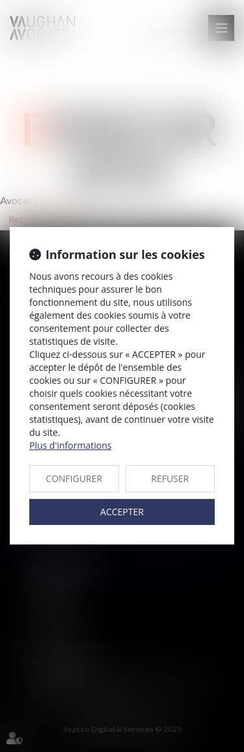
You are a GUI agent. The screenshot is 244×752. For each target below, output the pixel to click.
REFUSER (170, 478)
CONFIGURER (74, 478)
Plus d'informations (70, 445)
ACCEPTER (122, 511)
